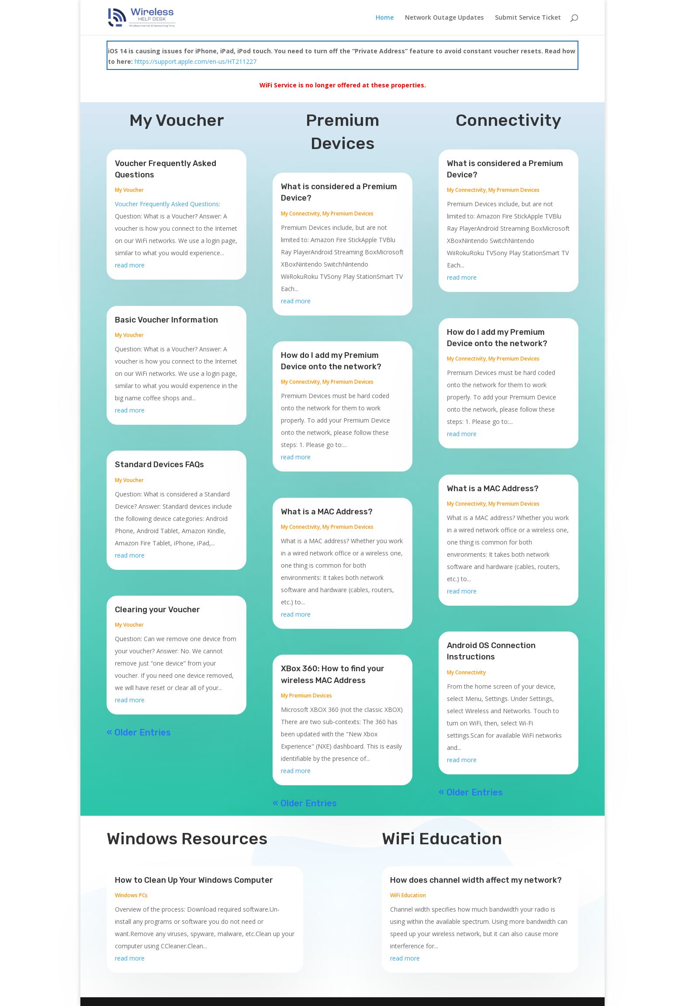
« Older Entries (139, 732)
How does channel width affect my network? (476, 880)
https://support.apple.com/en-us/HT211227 (195, 61)
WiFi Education (408, 895)
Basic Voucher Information (166, 320)
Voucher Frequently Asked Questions (167, 204)
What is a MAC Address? (327, 512)
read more (130, 265)
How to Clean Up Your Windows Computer (194, 880)
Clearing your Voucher (157, 609)
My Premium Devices (348, 213)
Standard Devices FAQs (159, 464)
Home (385, 17)
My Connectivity (300, 213)
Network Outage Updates (444, 17)
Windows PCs (131, 895)
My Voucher (129, 190)
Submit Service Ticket (528, 17)
